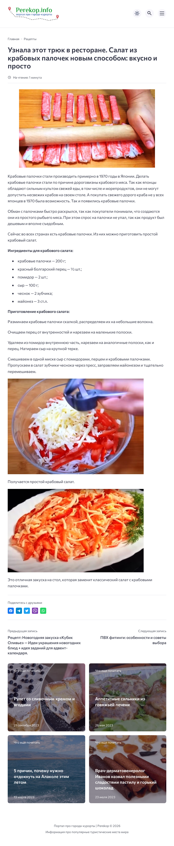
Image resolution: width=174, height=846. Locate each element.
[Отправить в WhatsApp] (43, 611)
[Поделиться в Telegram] (19, 611)
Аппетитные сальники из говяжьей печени (120, 701)
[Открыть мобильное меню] (162, 13)
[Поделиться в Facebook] (11, 611)
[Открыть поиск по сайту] (149, 13)
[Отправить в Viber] (35, 611)
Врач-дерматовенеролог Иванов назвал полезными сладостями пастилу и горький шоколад (126, 779)
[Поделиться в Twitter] (27, 611)
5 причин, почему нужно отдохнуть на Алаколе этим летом (41, 776)
